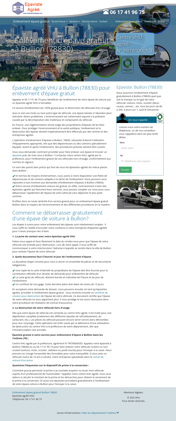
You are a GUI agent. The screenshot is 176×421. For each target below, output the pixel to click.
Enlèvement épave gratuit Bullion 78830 (34, 392)
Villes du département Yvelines (100, 412)
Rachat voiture (89, 21)
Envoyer (125, 169)
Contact (103, 21)
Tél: (121, 155)
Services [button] (74, 21)
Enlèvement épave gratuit (31, 21)
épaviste (17, 155)
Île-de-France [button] (59, 21)
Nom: (122, 142)
